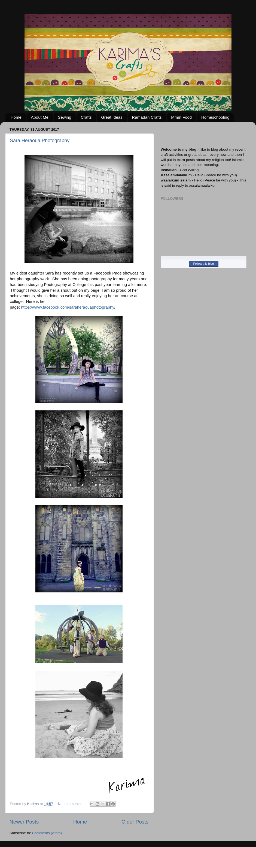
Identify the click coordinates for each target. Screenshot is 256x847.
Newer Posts (24, 822)
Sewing (64, 117)
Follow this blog (203, 263)
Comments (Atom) (47, 833)
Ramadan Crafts (146, 117)
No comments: (70, 804)
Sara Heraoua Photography (39, 140)
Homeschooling (215, 117)
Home (16, 117)
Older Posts (134, 822)
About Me (39, 117)
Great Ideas (111, 117)
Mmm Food (181, 117)
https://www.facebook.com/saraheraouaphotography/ (68, 307)
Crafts (86, 117)
